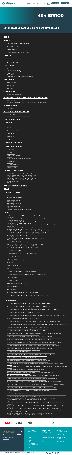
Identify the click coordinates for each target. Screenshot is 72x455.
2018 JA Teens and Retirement (13, 200)
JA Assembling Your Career (13, 160)
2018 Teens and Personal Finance (14, 204)
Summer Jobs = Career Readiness (14, 250)
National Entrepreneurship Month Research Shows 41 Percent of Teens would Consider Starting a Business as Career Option (34, 342)
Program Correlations (13, 142)
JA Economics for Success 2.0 (13, 130)
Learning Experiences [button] (48, 437)
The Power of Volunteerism (13, 263)
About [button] (29, 437)
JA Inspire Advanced (11, 134)
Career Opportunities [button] (33, 444)
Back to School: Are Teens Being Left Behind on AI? (18, 235)
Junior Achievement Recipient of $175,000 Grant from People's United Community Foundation (28, 390)
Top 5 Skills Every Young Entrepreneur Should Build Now (19, 242)
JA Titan (8, 139)
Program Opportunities (16, 112)
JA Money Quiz (10, 152)
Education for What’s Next (12, 217)
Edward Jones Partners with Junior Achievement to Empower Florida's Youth (24, 308)
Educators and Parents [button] (46, 431)
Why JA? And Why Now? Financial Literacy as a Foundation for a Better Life (23, 292)
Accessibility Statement (12, 49)
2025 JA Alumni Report (12, 207)
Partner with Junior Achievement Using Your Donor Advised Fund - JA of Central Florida (26, 102)
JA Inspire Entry (10, 136)
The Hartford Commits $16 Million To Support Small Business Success (22, 357)
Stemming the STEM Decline (13, 256)
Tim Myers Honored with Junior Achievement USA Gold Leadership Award (23, 318)
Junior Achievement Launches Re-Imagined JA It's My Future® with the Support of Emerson (27, 329)
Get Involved (65, 3)
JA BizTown (9, 127)
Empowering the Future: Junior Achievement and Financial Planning (22, 271)
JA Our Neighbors (11, 149)
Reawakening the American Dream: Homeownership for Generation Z (22, 247)
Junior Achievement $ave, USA (13, 164)
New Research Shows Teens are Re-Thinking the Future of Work (21, 284)
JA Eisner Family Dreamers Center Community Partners (19, 100)
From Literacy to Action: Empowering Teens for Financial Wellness (21, 253)
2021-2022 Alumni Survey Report (14, 206)
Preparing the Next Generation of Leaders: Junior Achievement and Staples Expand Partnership (28, 218)
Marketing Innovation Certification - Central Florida (18, 52)
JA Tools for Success (11, 151)
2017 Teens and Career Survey (13, 198)
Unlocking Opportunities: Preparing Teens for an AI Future (20, 251)
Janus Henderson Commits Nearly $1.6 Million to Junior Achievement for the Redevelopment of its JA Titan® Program (33, 375)
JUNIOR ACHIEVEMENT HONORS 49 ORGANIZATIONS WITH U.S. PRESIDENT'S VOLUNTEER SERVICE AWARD (31, 344)
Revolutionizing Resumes (12, 277)
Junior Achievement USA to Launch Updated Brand (18, 351)
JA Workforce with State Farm (13, 239)
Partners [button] (58, 430)
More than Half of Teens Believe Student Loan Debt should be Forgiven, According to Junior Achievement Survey (32, 378)
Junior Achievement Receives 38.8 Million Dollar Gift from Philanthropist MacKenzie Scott (26, 332)
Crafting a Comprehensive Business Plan (16, 266)
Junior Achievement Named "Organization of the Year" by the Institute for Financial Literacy (27, 356)
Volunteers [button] (31, 430)
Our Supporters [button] (59, 432)
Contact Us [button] (6, 439)
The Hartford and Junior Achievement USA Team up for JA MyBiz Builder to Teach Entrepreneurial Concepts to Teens (33, 341)
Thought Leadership (12, 192)
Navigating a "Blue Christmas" (13, 268)
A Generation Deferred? (12, 257)
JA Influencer (10, 163)
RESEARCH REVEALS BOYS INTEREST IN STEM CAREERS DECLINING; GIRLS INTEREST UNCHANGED (30, 386)
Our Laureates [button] (31, 449)
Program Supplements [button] (47, 432)
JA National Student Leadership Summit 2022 (17, 297)
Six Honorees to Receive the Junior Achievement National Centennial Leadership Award (26, 377)
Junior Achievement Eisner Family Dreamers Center (18, 116)
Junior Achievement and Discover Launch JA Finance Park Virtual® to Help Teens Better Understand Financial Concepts (34, 338)
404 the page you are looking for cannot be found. (31, 28)
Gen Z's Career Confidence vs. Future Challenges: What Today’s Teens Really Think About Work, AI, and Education (32, 230)
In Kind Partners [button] (60, 434)
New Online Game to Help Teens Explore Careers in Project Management (23, 350)
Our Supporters (10, 86)
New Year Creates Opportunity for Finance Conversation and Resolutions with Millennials (26, 399)
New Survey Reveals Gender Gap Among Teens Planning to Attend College (23, 396)
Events (42, 3)
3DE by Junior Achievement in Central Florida (17, 125)
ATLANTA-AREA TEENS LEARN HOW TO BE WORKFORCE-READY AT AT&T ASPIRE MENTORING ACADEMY (31, 353)
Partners (8, 79)
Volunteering (10, 105)
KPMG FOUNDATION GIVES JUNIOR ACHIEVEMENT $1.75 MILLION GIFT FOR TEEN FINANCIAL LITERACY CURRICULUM (34, 408)
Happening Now (10, 226)
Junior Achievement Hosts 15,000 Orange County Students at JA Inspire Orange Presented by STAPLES (30, 317)
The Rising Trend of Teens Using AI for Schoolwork (18, 281)
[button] (44, 3)
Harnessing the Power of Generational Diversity (17, 278)
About (29, 3)
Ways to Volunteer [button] (32, 431)
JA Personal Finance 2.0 (12, 137)
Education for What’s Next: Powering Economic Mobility (19, 223)
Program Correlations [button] (47, 434)
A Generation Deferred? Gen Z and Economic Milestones (19, 209)
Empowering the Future (12, 280)
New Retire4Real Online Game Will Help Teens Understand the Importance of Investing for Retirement (30, 348)
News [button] (29, 447)
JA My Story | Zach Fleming (13, 286)
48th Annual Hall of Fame (12, 68)
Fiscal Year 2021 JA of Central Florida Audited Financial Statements (21, 178)
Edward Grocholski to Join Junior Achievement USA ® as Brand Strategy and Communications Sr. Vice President (31, 398)
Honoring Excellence (11, 236)
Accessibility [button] (23, 452)
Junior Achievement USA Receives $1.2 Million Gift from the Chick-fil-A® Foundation (25, 369)
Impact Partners (10, 88)
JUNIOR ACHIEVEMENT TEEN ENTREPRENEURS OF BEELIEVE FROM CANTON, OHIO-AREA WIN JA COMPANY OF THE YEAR (35, 384)
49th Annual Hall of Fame (12, 62)
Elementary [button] (44, 439)
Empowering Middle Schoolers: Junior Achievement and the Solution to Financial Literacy (26, 274)
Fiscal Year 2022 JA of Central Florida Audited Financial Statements (21, 176)
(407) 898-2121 (6, 440)
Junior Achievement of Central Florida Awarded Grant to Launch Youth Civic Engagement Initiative (28, 303)
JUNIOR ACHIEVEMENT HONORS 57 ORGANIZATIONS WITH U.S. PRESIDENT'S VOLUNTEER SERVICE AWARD (31, 387)
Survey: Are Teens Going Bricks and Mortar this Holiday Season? (21, 392)
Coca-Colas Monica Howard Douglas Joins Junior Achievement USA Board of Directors (26, 380)
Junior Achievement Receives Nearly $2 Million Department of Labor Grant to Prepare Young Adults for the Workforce (33, 345)
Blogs (7, 212)
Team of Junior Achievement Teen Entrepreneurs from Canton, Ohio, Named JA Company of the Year (30, 372)
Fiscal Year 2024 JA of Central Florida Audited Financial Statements (21, 173)
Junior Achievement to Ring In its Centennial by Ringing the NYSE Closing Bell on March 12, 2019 (28, 330)
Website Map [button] (29, 452)
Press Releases (10, 300)
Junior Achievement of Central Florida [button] (61, 439)
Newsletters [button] (31, 446)
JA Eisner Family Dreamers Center (14, 94)
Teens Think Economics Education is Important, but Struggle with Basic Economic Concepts (27, 362)
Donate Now (55, 3)
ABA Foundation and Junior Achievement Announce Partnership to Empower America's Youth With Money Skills (32, 323)
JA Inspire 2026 (10, 74)
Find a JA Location (60, 441)
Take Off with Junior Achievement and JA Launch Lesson (19, 269)
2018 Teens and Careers (12, 201)
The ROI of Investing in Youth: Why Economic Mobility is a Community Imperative (25, 227)
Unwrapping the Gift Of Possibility (14, 265)
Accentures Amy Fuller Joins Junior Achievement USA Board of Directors (23, 371)
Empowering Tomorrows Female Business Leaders (18, 272)
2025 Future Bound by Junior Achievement (16, 241)
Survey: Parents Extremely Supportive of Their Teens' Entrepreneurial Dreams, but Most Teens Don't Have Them (32, 389)
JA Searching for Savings (12, 161)
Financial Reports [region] (60, 435)
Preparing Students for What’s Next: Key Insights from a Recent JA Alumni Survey (25, 221)
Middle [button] (43, 440)
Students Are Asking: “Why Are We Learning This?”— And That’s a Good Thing (24, 233)
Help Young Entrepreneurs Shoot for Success (17, 260)
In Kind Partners (10, 85)
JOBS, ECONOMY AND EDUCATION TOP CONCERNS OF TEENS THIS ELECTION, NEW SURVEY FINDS (29, 413)
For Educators (11, 119)
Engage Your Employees (12, 84)
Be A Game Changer (11, 289)
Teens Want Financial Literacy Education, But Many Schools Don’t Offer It (23, 245)
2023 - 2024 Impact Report (13, 182)
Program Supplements (13, 146)
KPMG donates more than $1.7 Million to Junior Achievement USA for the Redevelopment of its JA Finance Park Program (34, 381)
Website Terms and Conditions (13, 46)
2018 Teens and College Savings (14, 203)
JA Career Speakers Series (12, 128)
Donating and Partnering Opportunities (25, 98)
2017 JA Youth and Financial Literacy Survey (16, 197)
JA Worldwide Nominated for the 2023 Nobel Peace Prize (19, 287)
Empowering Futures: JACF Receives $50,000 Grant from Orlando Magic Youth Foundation (27, 232)
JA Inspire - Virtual (11, 73)
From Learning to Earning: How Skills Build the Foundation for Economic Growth (24, 215)
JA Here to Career (11, 154)
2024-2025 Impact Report (12, 181)
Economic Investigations (12, 166)
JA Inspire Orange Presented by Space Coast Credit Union (20, 76)
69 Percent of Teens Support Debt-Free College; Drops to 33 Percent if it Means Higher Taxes (28, 327)
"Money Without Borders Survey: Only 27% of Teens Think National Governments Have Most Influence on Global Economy (34, 333)
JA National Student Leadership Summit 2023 (17, 283)
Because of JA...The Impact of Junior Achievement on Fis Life (20, 254)
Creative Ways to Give (11, 82)
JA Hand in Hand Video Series (13, 155)
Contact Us (9, 51)
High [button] (43, 441)
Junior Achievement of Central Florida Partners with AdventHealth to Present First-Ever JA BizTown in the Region (32, 224)
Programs (35, 3)
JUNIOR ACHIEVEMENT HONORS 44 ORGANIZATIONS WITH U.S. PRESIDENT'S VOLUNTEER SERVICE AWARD (31, 354)
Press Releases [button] (31, 443)
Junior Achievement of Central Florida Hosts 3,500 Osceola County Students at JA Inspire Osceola (28, 314)
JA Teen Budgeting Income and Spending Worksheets (19, 158)
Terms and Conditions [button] (9, 452)
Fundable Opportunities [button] (61, 431)
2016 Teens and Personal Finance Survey (16, 195)
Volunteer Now (10, 108)
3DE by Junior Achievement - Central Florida (17, 114)
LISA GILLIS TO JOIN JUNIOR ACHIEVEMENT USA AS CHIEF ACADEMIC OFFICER (25, 414)
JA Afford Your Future (11, 167)
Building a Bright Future (12, 275)
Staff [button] (29, 439)
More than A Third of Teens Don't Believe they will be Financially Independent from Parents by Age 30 (29, 336)
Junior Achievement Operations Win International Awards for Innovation (23, 335)
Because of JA (10, 262)
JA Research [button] (31, 441)
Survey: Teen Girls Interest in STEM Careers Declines (18, 374)
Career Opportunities (15, 186)
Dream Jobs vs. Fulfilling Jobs (13, 259)
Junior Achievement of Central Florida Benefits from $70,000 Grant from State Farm (25, 312)
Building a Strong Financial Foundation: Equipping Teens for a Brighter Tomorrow (25, 244)
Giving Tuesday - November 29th (14, 71)
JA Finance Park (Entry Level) (13, 131)
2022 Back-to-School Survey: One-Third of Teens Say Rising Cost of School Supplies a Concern (27, 295)
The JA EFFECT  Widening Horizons (15, 290)
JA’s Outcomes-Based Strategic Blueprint (16, 220)
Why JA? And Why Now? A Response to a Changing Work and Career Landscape (25, 293)
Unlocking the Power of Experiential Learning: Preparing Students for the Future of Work (26, 238)
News (48, 3)
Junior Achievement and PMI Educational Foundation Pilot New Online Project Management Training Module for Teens (33, 321)
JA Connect (9, 157)
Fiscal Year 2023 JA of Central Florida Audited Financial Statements (21, 175)
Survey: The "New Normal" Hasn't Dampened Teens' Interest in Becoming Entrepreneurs (26, 359)
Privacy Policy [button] (17, 452)
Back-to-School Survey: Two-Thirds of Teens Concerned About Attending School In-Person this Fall (29, 339)
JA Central (9, 45)
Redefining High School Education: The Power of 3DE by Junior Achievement (24, 229)
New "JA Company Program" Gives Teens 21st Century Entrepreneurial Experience (25, 393)
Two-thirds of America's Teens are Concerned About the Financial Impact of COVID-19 (26, 347)
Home (23, 3)
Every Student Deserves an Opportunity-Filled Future (18, 43)
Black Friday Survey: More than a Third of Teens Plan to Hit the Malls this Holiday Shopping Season (28, 360)
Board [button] (29, 440)
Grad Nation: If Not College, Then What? (15, 248)
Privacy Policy (10, 48)
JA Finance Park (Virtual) (12, 133)
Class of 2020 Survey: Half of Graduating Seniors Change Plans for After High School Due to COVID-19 (29, 306)
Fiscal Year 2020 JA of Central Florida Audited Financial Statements (21, 179)
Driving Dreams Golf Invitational (14, 70)
